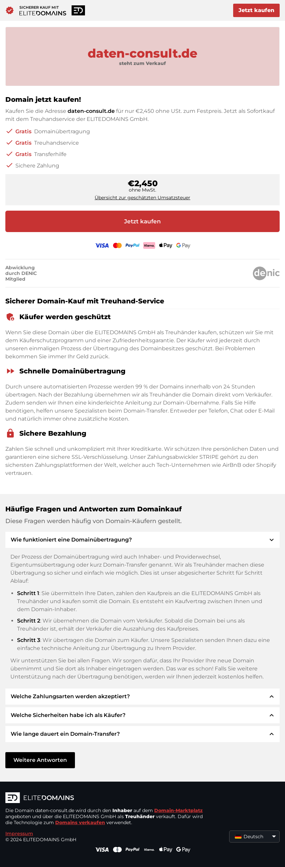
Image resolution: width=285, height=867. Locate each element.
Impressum (19, 833)
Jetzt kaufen (256, 10)
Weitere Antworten (40, 760)
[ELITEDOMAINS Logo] (105, 798)
